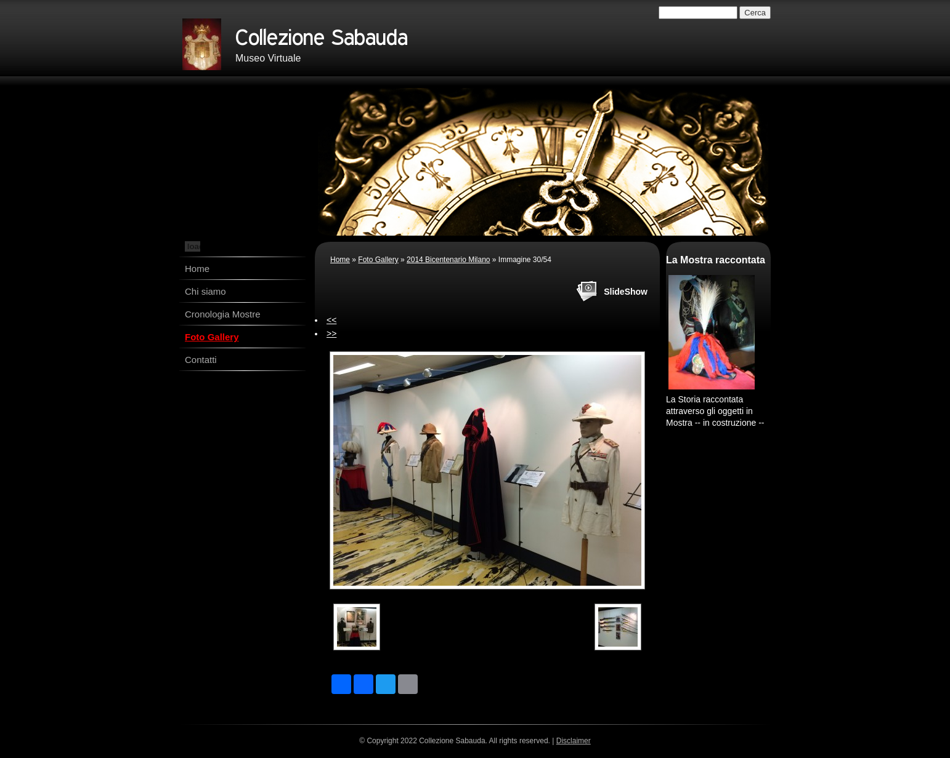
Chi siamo (205, 291)
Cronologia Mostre (223, 314)
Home (197, 268)
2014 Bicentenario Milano (448, 259)
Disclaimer (573, 740)
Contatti (201, 359)
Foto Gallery (212, 337)
